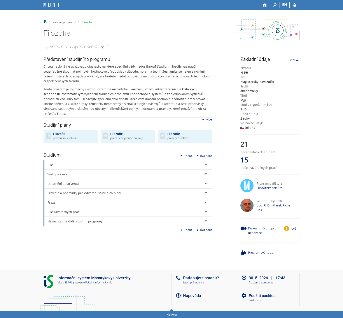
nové (292, 228)
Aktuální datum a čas (261, 282)
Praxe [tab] (51, 202)
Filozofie (86, 22)
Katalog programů (64, 22)
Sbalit (185, 156)
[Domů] (265, 5)
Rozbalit (204, 156)
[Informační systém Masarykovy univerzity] (51, 5)
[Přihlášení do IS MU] (294, 5)
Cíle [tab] (50, 165)
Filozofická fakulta (269, 188)
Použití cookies (262, 295)
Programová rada (260, 252)
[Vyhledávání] (275, 5)
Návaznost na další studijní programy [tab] (74, 221)
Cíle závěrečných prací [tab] (63, 212)
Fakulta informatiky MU (98, 282)
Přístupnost (255, 300)
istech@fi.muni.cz (193, 282)
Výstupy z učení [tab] (58, 174)
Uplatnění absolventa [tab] (63, 184)
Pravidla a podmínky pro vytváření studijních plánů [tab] (84, 193)
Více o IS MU (65, 282)
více (206, 120)
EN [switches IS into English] (284, 4)
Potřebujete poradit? (201, 278)
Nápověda (192, 295)
